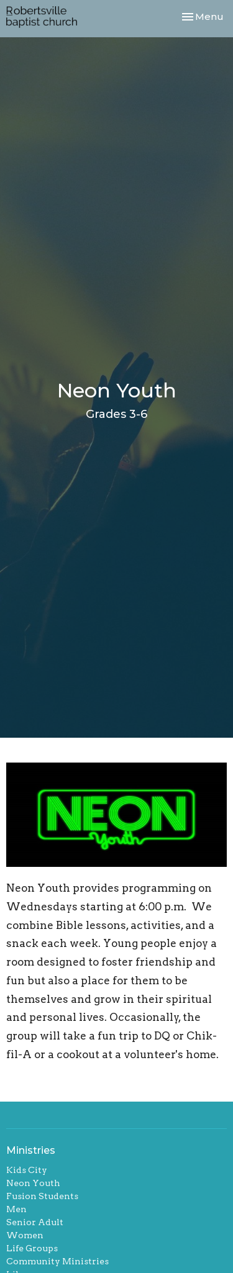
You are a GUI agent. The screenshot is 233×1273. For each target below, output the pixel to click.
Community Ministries (57, 1261)
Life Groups (32, 1248)
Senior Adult (34, 1222)
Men (16, 1209)
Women (24, 1235)
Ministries (30, 1150)
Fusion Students (42, 1196)
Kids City (26, 1170)
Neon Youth (33, 1183)
